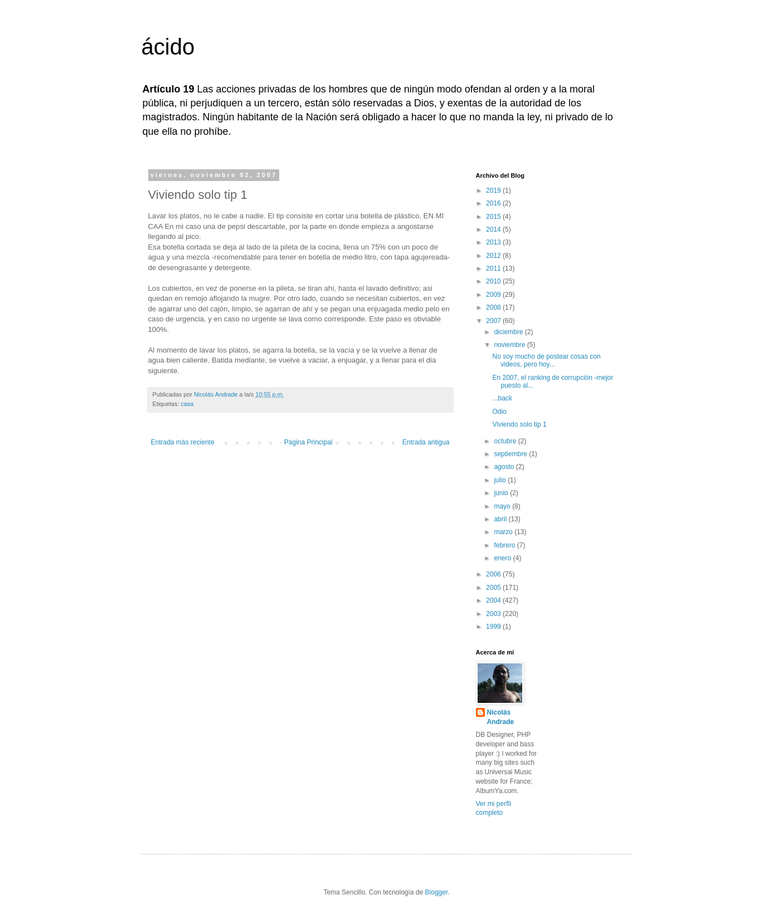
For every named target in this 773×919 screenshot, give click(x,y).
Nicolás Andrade (500, 717)
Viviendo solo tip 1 (519, 424)
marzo (504, 532)
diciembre (509, 332)
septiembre (511, 454)
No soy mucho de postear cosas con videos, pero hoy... (546, 360)
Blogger (436, 892)
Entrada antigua (426, 442)
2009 (494, 295)
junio (502, 493)
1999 (494, 626)
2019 (494, 190)
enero (503, 558)
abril (501, 519)
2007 (494, 321)
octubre (506, 441)
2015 (494, 217)
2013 (494, 242)
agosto (505, 467)
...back (502, 398)
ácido (168, 47)
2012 (494, 256)
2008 (494, 307)
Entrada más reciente (183, 442)
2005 (494, 588)
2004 (494, 600)
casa (187, 403)
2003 (494, 614)
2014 (494, 229)
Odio (499, 411)
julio (501, 480)
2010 (494, 281)
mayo (503, 506)
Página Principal (308, 442)
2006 (494, 574)
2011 (494, 268)
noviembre (510, 345)
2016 (494, 203)
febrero (505, 545)
